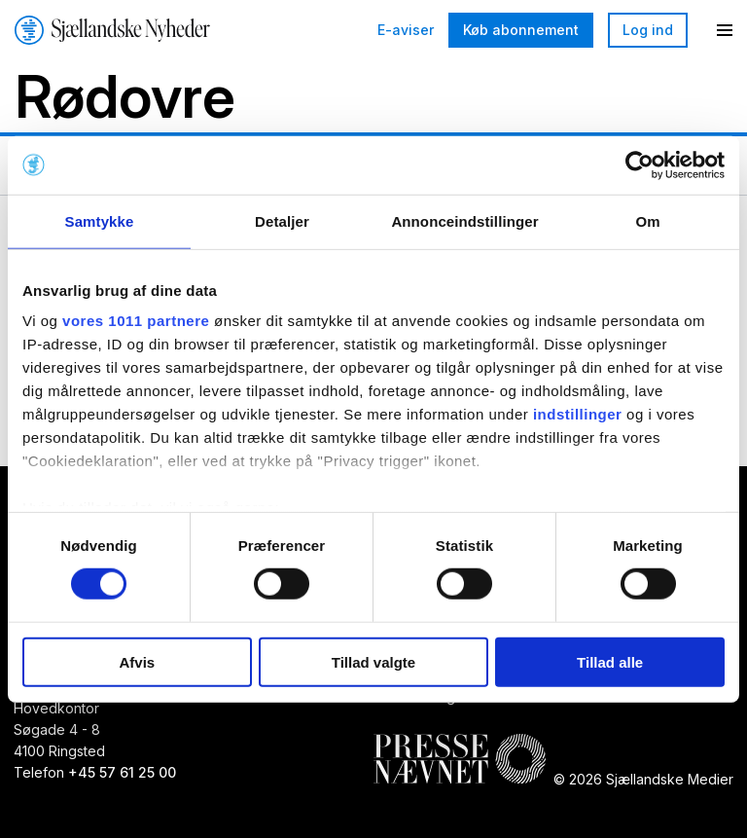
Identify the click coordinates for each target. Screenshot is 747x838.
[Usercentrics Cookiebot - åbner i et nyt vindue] (639, 164)
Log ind (647, 29)
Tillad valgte (373, 662)
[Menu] (724, 30)
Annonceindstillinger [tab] (464, 220)
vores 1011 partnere (135, 320)
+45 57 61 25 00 (122, 773)
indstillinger (577, 414)
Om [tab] (647, 220)
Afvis (137, 662)
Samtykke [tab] (99, 220)
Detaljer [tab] (282, 220)
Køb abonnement (521, 29)
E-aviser (405, 30)
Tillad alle (610, 662)
